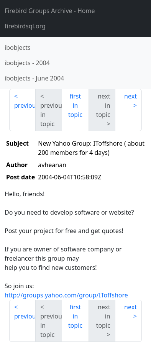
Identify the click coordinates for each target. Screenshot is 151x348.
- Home (50, 11)
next (130, 96)
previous (25, 105)
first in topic (75, 105)
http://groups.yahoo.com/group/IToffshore (66, 295)
